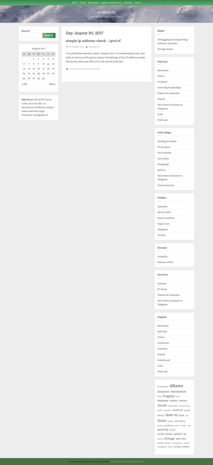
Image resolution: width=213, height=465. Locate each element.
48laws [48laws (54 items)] (176, 385)
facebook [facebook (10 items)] (178, 410)
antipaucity (106, 12)
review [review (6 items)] (183, 426)
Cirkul (160, 76)
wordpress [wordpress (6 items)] (161, 447)
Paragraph (163, 164)
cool (71, 69)
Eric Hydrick (164, 152)
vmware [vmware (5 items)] (186, 443)
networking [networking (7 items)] (179, 421)
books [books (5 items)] (177, 396)
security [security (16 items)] (162, 429)
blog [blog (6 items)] (159, 396)
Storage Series (165, 49)
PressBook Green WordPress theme (127, 461)
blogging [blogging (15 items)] (168, 396)
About (138, 2)
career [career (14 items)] (174, 400)
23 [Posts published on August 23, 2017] (38, 73)
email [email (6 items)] (159, 410)
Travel (82, 2)
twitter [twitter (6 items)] (168, 443)
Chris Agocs (163, 147)
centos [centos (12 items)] (183, 400)
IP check (162, 289)
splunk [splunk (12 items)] (178, 434)
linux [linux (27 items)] (161, 420)
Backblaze (163, 70)
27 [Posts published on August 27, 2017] (24, 78)
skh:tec (161, 170)
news (77, 69)
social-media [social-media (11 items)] (165, 434)
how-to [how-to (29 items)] (172, 415)
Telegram (162, 229)
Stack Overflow (166, 218)
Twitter (161, 235)
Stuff (74, 2)
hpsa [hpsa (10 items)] (181, 415)
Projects (128, 2)
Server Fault (164, 212)
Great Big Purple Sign (169, 87)
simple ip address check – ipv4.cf (93, 41)
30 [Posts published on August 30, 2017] (38, 78)
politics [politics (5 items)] (160, 426)
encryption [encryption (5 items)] (167, 410)
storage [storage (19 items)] (169, 438)
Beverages (93, 2)
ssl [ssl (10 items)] (184, 434)
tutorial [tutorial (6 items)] (160, 443)
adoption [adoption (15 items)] (163, 391)
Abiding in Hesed (166, 141)
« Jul (24, 84)
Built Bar (162, 331)
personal (85, 69)
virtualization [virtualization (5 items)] (177, 443)
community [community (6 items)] (172, 406)
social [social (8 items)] (172, 430)
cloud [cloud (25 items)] (161, 405)
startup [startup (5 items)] (160, 439)
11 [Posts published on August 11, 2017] (48, 63)
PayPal (161, 99)
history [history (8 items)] (160, 415)
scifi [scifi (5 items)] (189, 426)
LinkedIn (162, 206)
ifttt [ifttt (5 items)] (187, 416)
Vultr (160, 114)
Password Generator (168, 93)
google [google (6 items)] (187, 410)
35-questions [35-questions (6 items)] (162, 387)
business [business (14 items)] (162, 400)
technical (95, 69)
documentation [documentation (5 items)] (184, 406)
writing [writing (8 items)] (177, 447)
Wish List (162, 120)
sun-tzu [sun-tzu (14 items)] (181, 438)
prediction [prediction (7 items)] (169, 426)
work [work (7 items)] (169, 447)
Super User (163, 224)
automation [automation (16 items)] (178, 391)
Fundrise (162, 82)
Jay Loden (163, 158)
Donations (163, 343)
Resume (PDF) (165, 262)
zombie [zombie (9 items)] (185, 446)
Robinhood (163, 360)
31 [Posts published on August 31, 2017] (43, 78)
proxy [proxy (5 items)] (177, 426)
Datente (161, 283)
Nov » (52, 84)
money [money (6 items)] (170, 421)
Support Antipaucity (111, 2)
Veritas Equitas (165, 185)
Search (26, 31)
